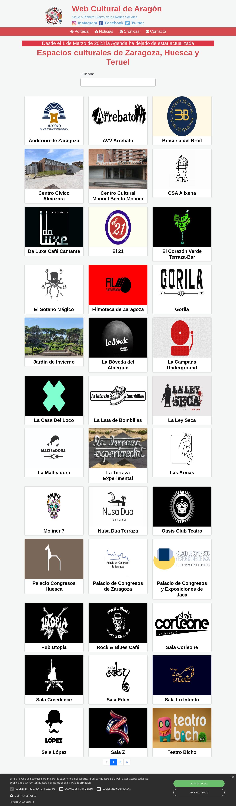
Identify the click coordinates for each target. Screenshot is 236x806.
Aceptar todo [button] (198, 783)
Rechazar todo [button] (199, 792)
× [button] (232, 777)
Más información (81, 782)
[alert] (118, 790)
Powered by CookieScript (22, 802)
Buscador (87, 74)
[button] (80, 796)
